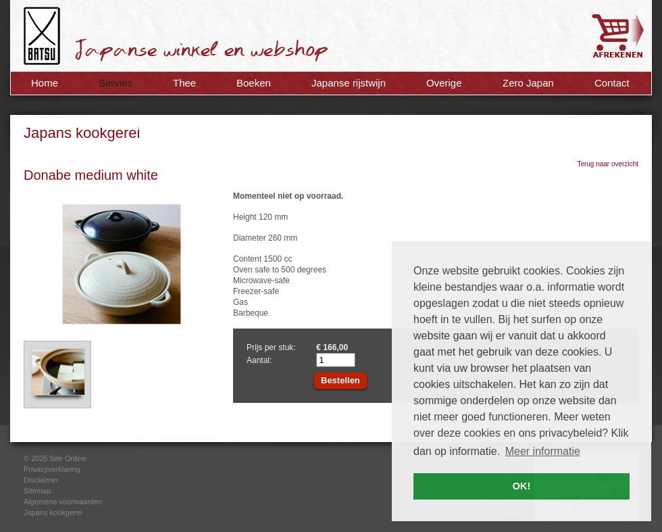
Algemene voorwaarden (63, 502)
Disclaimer (41, 480)
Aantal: (259, 360)
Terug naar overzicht (607, 164)
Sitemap (37, 491)
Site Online (68, 458)
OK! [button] (521, 486)
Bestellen (340, 380)
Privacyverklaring (52, 469)
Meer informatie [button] (542, 451)
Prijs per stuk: (271, 347)
